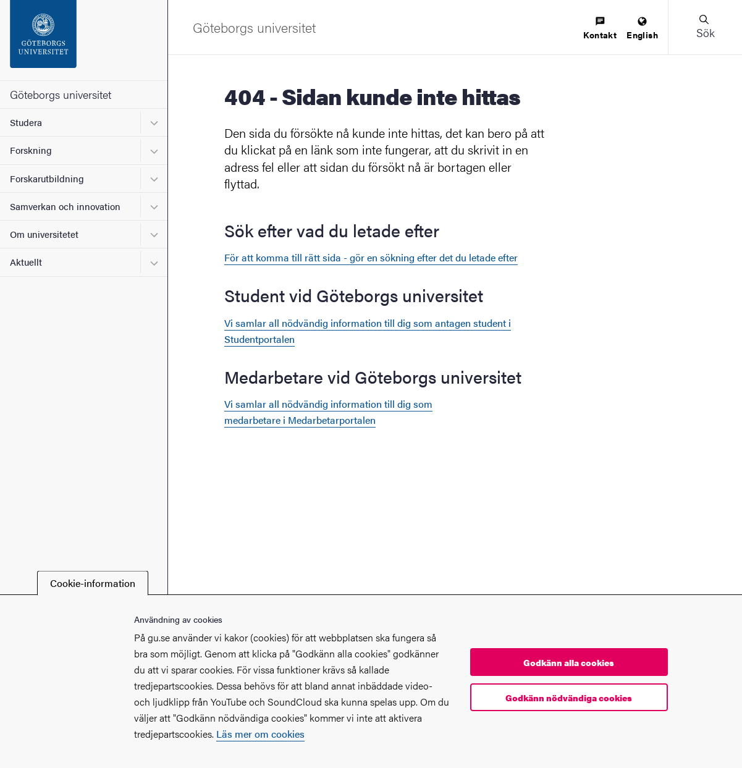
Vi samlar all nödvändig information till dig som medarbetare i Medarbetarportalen (328, 412)
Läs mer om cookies (260, 734)
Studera (26, 122)
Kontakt (600, 29)
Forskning (31, 149)
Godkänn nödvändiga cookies (568, 697)
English (642, 29)
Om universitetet (44, 233)
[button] (705, 27)
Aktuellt (26, 261)
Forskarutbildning (47, 178)
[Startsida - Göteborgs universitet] (83, 40)
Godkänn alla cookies (568, 662)
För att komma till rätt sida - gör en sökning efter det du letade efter (371, 257)
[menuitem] (600, 29)
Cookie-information (92, 583)
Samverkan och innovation (65, 206)
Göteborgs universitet (60, 94)
